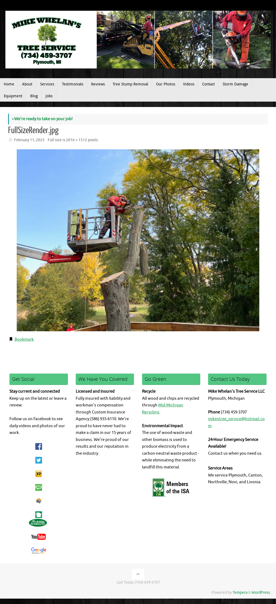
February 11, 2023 (29, 140)
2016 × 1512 (76, 140)
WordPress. (261, 592)
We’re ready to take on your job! (42, 119)
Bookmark (24, 339)
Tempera (240, 592)
